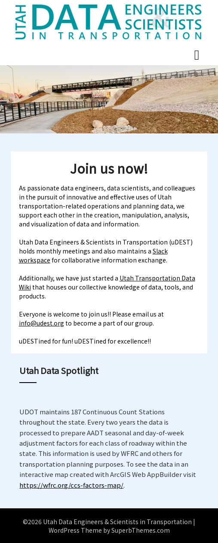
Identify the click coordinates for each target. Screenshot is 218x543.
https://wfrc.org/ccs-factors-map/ (71, 484)
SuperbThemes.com (140, 530)
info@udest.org (41, 323)
